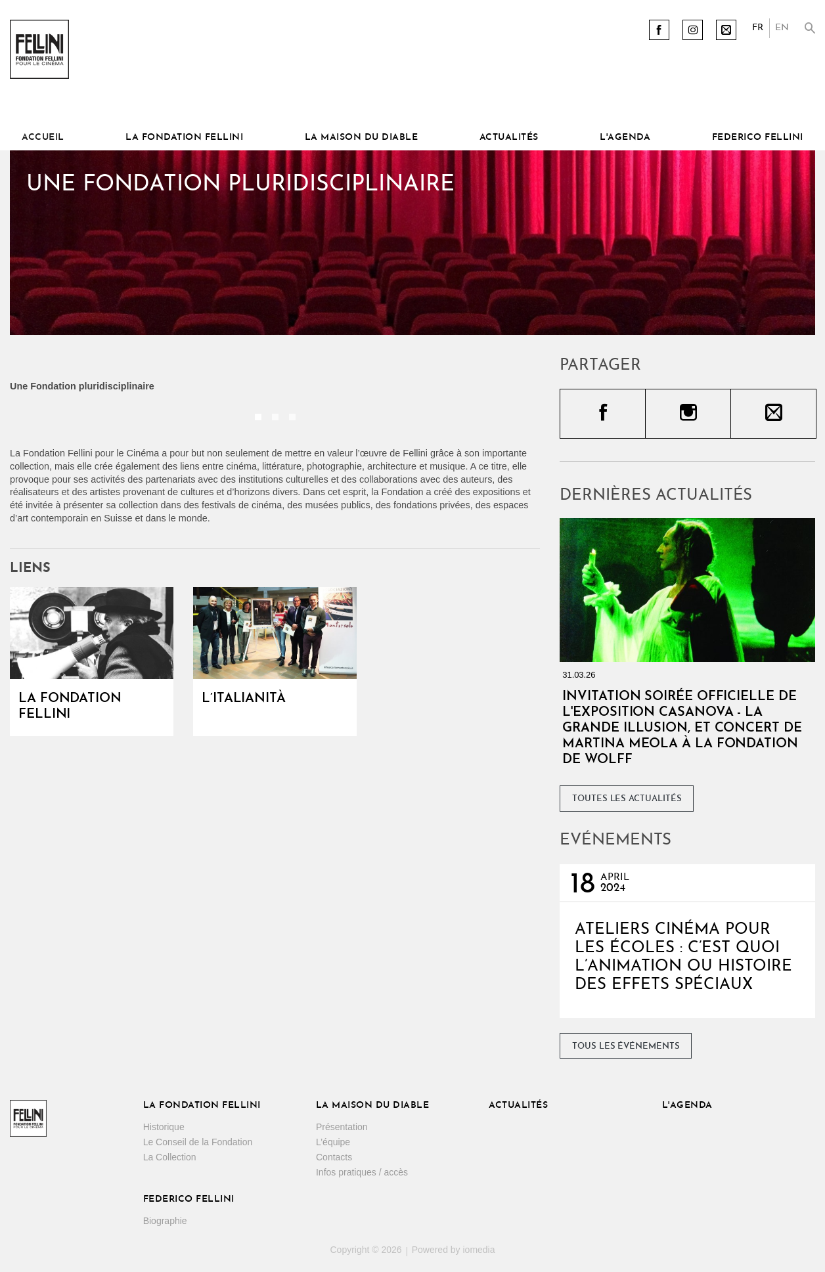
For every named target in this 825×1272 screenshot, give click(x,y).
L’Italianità (244, 698)
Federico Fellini (757, 138)
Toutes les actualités (627, 799)
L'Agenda (625, 138)
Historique (164, 1127)
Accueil (43, 138)
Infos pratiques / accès (362, 1172)
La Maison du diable (361, 138)
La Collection (169, 1157)
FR (757, 28)
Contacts (334, 1157)
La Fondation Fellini (184, 138)
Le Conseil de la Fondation (198, 1142)
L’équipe (333, 1142)
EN (782, 28)
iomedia (478, 1249)
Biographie (165, 1221)
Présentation (342, 1127)
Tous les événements (626, 1046)
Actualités (509, 138)
